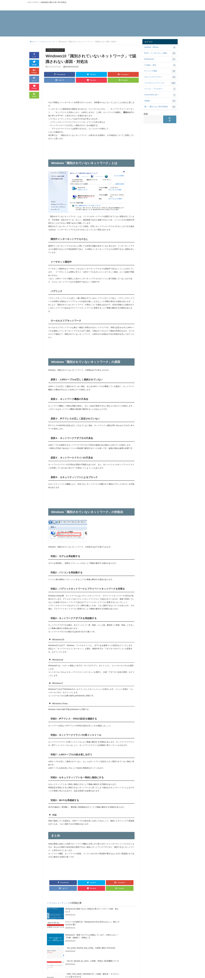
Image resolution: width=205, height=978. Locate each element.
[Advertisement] (91, 93)
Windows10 (160, 59)
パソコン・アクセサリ (160, 89)
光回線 (160, 101)
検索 (146, 114)
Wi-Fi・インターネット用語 (160, 53)
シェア (34, 55)
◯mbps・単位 (160, 65)
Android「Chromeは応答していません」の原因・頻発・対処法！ (62, 956)
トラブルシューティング (56, 50)
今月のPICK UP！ (160, 95)
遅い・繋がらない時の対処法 (160, 106)
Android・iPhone (160, 47)
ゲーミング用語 (160, 71)
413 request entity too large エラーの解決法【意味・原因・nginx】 (104, 964)
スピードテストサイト (160, 77)
